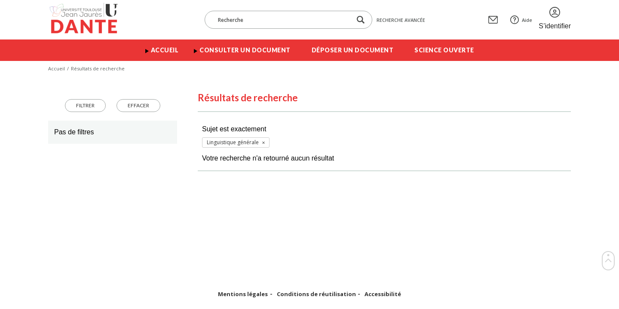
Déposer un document (353, 50)
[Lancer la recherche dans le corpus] (361, 20)
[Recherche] (282, 19)
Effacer (138, 105)
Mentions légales (243, 294)
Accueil (165, 50)
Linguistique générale (233, 142)
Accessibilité (383, 294)
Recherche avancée (401, 20)
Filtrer (85, 105)
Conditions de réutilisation (316, 294)
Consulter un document (245, 50)
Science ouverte (444, 50)
